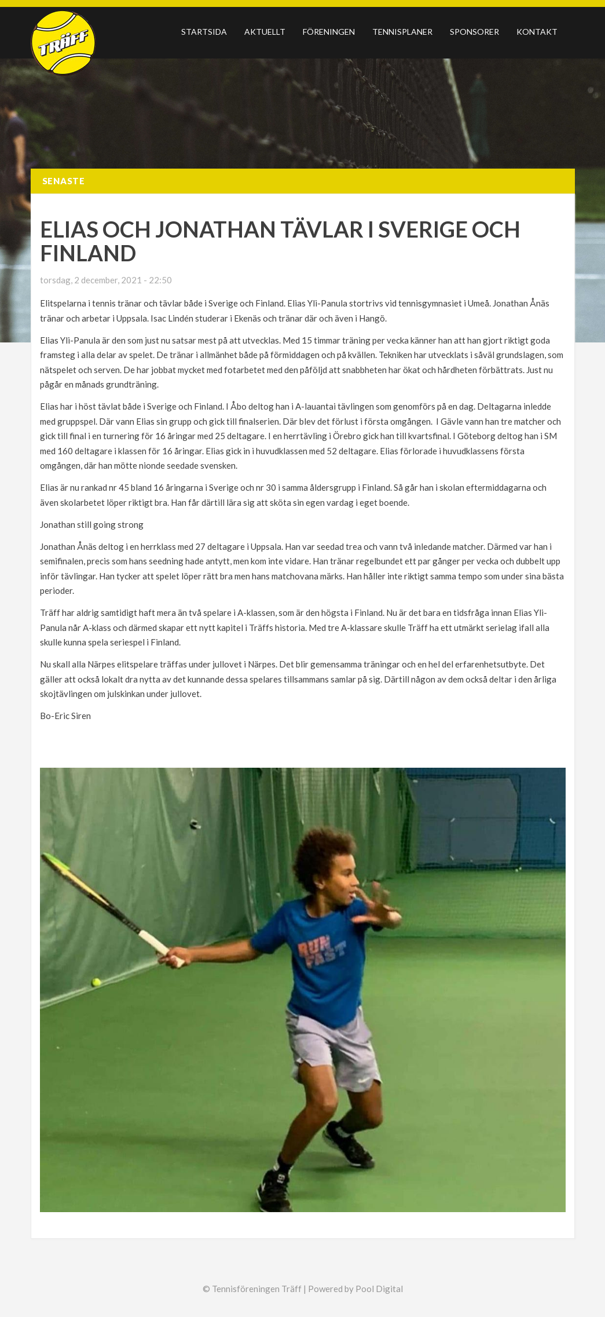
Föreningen (329, 32)
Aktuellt (264, 32)
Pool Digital (379, 1288)
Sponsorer (474, 32)
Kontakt (537, 32)
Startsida (204, 32)
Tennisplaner (402, 32)
